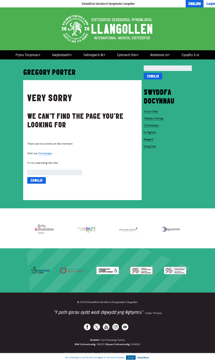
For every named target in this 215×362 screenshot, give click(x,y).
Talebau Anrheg (153, 118)
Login (210, 4)
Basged (148, 139)
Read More (143, 357)
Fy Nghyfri (150, 132)
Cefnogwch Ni (93, 55)
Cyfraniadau (151, 125)
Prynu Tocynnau (27, 55)
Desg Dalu (150, 146)
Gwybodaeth (61, 55)
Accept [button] (131, 357)
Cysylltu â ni (190, 55)
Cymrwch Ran (127, 55)
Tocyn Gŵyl (151, 111)
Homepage (45, 153)
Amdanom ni (159, 55)
